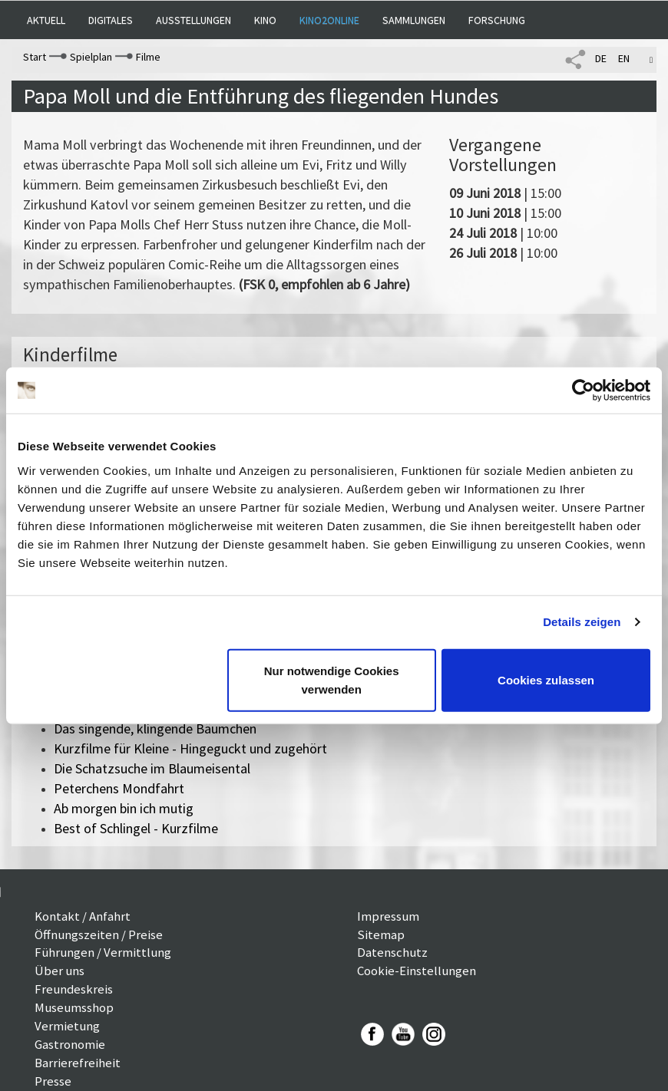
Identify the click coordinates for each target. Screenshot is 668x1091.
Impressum (388, 916)
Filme (148, 57)
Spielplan (91, 57)
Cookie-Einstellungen (416, 970)
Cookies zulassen (546, 679)
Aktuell (46, 20)
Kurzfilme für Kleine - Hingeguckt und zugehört (190, 748)
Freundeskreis (74, 989)
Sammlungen (413, 20)
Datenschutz (392, 952)
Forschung (496, 20)
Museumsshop (74, 1007)
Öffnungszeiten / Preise (99, 934)
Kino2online (329, 20)
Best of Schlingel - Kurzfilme (136, 828)
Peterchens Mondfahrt (119, 788)
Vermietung (67, 1025)
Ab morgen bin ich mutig (123, 808)
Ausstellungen (193, 20)
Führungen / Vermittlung (103, 952)
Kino (265, 20)
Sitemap (381, 934)
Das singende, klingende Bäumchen (155, 728)
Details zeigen (581, 621)
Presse (53, 1081)
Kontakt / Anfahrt (83, 916)
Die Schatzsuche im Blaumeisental (152, 768)
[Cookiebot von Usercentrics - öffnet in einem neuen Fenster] (583, 390)
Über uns (59, 970)
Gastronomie (70, 1044)
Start (34, 57)
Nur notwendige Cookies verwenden (331, 679)
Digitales (110, 20)
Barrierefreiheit (78, 1062)
